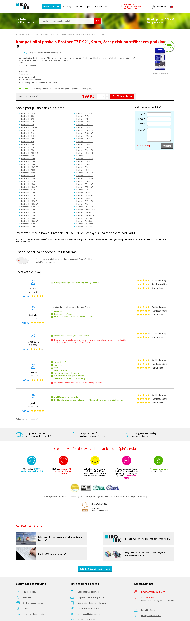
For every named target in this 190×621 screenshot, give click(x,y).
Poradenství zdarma (86, 619)
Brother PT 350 (27, 138)
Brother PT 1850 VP (84, 133)
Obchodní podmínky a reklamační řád (94, 603)
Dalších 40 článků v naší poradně (95, 569)
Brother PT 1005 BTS (30, 167)
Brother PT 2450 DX (85, 161)
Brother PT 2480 (83, 170)
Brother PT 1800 (83, 119)
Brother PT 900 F (28, 155)
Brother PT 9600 (83, 204)
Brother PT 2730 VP (84, 178)
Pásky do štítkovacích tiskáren (45, 34)
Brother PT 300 (27, 124)
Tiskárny (78, 6)
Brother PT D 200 (83, 212)
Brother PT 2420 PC (84, 150)
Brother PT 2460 (83, 164)
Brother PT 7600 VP (84, 189)
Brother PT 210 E (28, 119)
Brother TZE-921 (98, 34)
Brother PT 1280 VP (29, 221)
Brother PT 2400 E (84, 147)
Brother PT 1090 (28, 181)
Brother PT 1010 (28, 175)
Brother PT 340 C (28, 136)
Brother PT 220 (27, 121)
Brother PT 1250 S (29, 201)
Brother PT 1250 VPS (30, 207)
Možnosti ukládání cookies (89, 614)
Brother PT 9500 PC (84, 201)
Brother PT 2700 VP (84, 175)
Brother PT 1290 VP (84, 113)
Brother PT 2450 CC (84, 158)
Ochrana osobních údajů (88, 608)
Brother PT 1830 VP (84, 124)
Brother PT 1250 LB (29, 198)
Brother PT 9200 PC (84, 195)
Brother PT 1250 (28, 192)
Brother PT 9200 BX (84, 192)
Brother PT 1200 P (29, 187)
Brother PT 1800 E (84, 121)
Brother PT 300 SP (29, 127)
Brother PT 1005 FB (29, 172)
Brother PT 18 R (28, 113)
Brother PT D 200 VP (85, 215)
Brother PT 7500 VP (84, 187)
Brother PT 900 (27, 150)
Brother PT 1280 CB (29, 215)
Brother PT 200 (27, 116)
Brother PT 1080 (28, 178)
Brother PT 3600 (83, 181)
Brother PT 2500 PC (84, 172)
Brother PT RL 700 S (85, 226)
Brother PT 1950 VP (84, 136)
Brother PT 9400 (83, 198)
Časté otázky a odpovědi (88, 592)
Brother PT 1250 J (28, 195)
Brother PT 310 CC (29, 130)
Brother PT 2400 (83, 144)
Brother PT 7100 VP (84, 184)
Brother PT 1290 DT (30, 226)
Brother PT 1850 (83, 127)
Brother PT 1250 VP (29, 204)
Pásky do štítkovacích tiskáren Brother (74, 34)
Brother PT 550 (27, 147)
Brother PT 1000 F (29, 164)
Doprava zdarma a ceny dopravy (92, 597)
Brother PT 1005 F (29, 170)
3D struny (67, 6)
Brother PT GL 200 (84, 221)
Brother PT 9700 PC (84, 207)
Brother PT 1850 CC (84, 130)
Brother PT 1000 (28, 158)
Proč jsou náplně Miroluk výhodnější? (45, 52)
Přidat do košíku (122, 96)
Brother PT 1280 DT (30, 218)
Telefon (142, 123)
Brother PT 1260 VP (29, 209)
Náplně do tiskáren (51, 6)
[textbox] (66, 21)
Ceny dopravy (86, 88)
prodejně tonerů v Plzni (82, 259)
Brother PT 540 (27, 141)
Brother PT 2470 (83, 167)
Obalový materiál (101, 6)
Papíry (87, 6)
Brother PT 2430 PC (84, 153)
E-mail (141, 119)
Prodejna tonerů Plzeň (151, 615)
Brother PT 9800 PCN (85, 209)
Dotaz (141, 130)
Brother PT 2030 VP (84, 138)
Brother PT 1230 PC (29, 189)
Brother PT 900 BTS (29, 153)
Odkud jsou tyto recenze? (27, 419)
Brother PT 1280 (28, 212)
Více (22, 62)
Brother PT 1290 (28, 224)
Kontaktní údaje (148, 610)
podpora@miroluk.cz (153, 591)
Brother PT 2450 (83, 155)
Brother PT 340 (27, 133)
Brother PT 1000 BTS (30, 161)
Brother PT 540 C (28, 144)
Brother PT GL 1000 (84, 224)
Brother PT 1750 (83, 116)
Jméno (141, 114)
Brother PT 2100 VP (84, 141)
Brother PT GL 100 (84, 218)
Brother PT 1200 (28, 184)
